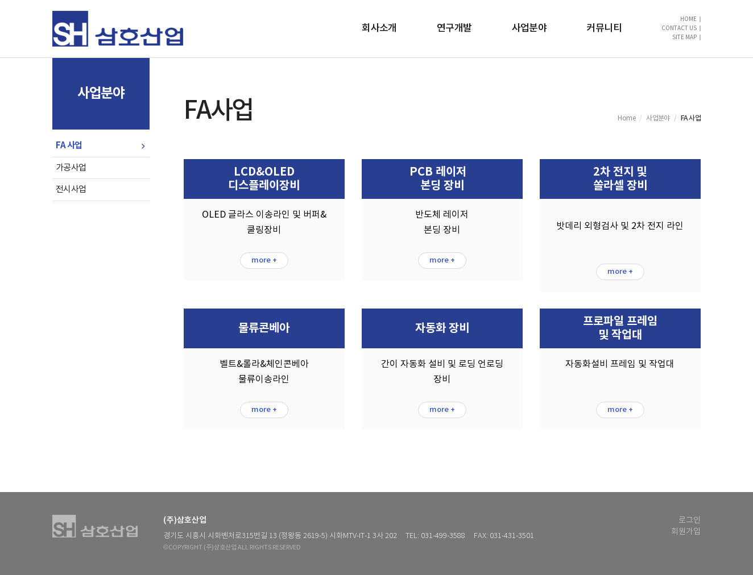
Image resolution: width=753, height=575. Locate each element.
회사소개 (379, 28)
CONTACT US (679, 28)
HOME (688, 19)
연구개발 (454, 28)
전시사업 (71, 189)
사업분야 (529, 28)
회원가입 (686, 531)
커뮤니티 (604, 28)
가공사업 (71, 168)
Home (626, 118)
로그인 (689, 520)
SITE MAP (684, 37)
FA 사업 (69, 145)
